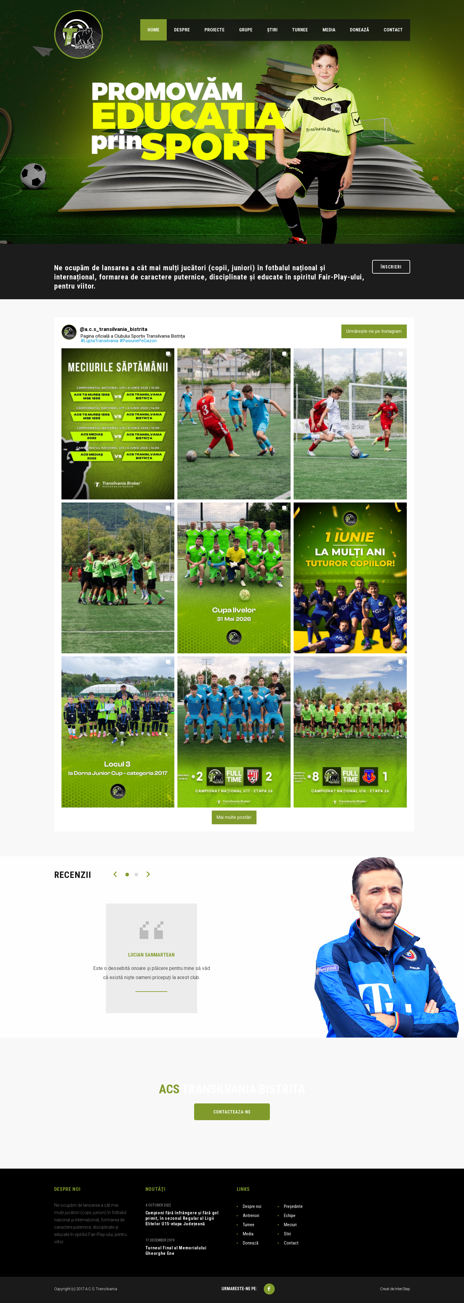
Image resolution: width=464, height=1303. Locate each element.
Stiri (287, 1234)
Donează (250, 1243)
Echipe (289, 1215)
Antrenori (251, 1215)
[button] (118, 423)
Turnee (248, 1224)
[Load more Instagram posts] (234, 817)
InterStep (402, 1289)
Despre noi (252, 1206)
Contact (291, 1243)
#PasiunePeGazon (138, 340)
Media (248, 1234)
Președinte (293, 1206)
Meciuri (290, 1224)
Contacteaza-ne (232, 1112)
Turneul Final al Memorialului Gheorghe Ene (176, 1250)
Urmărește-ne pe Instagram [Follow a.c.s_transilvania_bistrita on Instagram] (374, 331)
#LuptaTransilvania (99, 340)
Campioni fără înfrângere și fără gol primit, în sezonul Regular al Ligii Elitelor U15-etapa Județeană (182, 1218)
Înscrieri (391, 267)
